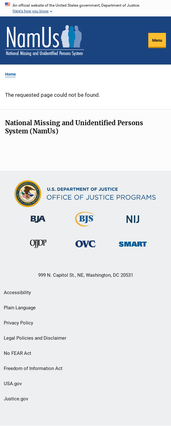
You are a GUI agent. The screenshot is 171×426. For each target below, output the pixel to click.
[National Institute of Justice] (133, 226)
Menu (157, 40)
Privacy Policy (18, 323)
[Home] (44, 40)
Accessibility (17, 292)
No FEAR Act (17, 353)
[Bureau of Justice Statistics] (85, 227)
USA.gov (13, 383)
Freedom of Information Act (33, 368)
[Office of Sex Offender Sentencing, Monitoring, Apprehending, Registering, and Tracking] (133, 251)
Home (10, 74)
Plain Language (20, 308)
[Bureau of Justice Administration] (38, 226)
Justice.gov (16, 399)
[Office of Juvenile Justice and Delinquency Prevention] (38, 251)
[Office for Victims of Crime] (85, 251)
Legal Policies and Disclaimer (35, 338)
